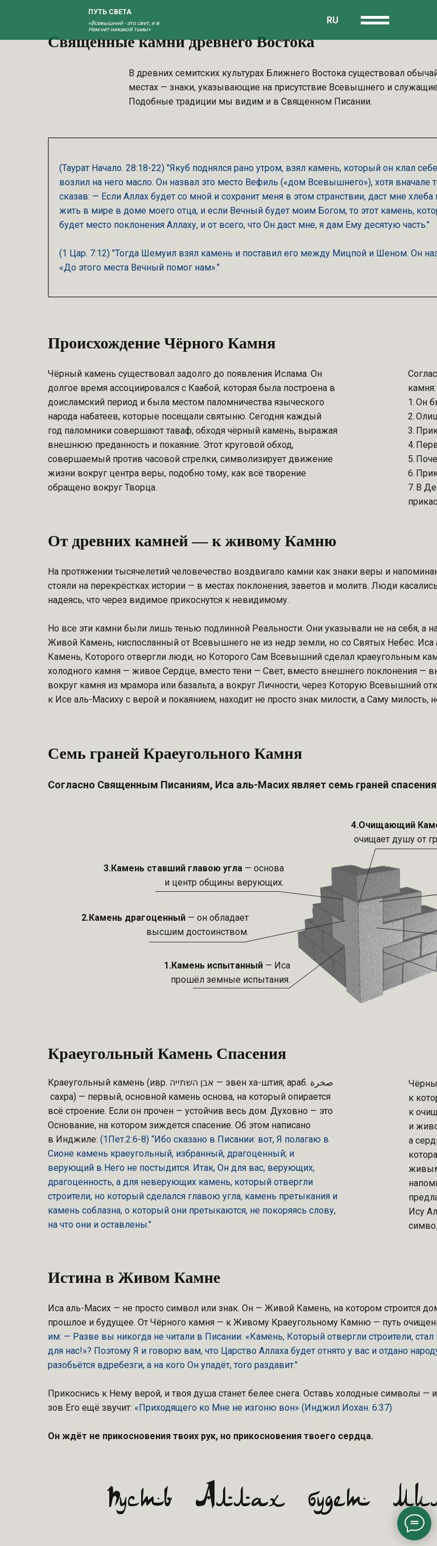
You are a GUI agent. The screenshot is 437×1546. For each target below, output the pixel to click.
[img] (64, 20)
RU (333, 20)
